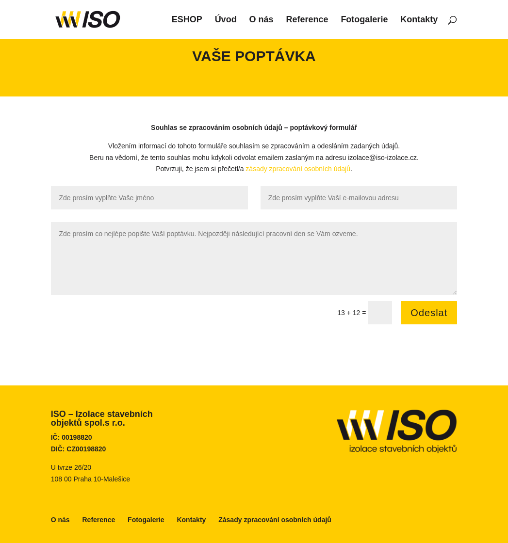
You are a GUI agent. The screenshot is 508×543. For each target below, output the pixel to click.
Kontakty (419, 20)
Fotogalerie (364, 20)
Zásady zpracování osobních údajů (274, 520)
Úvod (226, 20)
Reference (307, 20)
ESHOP (187, 20)
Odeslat (428, 312)
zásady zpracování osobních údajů (298, 169)
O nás (261, 20)
